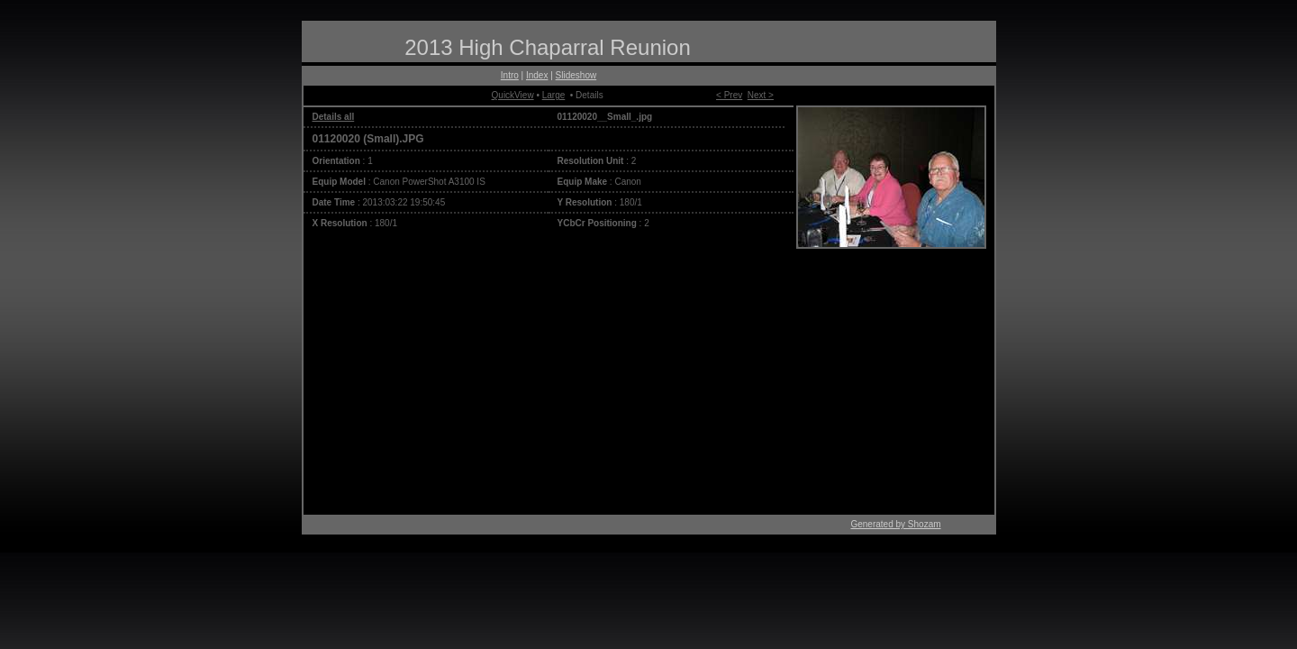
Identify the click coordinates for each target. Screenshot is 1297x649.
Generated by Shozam (895, 524)
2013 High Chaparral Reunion (547, 47)
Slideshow (576, 75)
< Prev (729, 95)
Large (554, 95)
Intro (510, 75)
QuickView (513, 95)
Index (537, 75)
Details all (334, 117)
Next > (761, 95)
